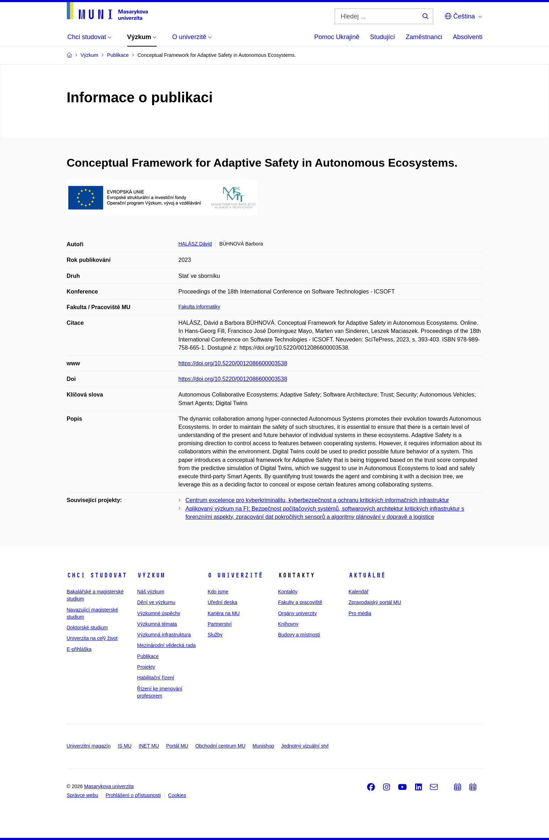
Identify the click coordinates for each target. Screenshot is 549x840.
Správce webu (82, 795)
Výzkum (151, 575)
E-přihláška (79, 649)
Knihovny (288, 624)
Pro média (360, 613)
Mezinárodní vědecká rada (166, 645)
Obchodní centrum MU (220, 746)
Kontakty (287, 591)
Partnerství (220, 624)
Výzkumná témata (157, 624)
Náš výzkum (150, 591)
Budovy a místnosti (299, 634)
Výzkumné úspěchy (158, 613)
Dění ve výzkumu (156, 602)
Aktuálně (367, 575)
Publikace (148, 656)
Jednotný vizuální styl (304, 746)
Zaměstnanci (423, 37)
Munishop (263, 746)
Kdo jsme (218, 591)
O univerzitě (235, 575)
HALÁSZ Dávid (195, 244)
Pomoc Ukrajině (336, 37)
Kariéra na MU (223, 613)
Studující (382, 37)
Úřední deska (222, 602)
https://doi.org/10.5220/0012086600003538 (232, 363)
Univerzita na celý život (92, 638)
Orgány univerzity (297, 613)
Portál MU (177, 746)
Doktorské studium (87, 627)
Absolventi (467, 37)
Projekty (146, 667)
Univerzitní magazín (89, 746)
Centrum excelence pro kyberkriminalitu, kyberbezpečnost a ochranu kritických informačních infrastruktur (317, 500)
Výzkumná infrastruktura (164, 634)
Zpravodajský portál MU (375, 602)
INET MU (149, 746)
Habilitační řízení (155, 677)
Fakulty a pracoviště (300, 602)
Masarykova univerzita (109, 786)
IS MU (124, 746)
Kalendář (358, 591)
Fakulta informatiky (199, 306)
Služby (215, 634)
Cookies (177, 795)
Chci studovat (97, 575)
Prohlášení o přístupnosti (133, 795)
